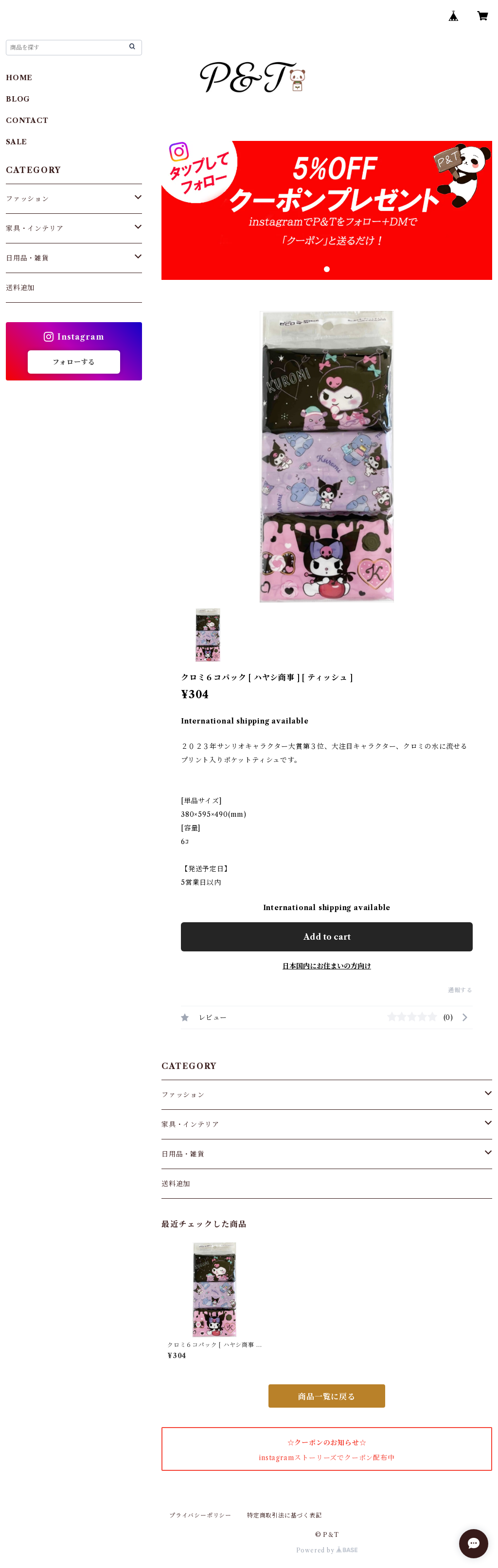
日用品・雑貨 (183, 1154)
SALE (16, 142)
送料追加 (175, 1183)
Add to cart (327, 937)
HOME (19, 77)
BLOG (18, 99)
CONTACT (27, 120)
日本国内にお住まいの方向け (327, 966)
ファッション (183, 1094)
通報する (460, 990)
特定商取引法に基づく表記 (284, 1515)
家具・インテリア (190, 1124)
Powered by (327, 1550)
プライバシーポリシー (200, 1515)
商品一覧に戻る (327, 1396)
